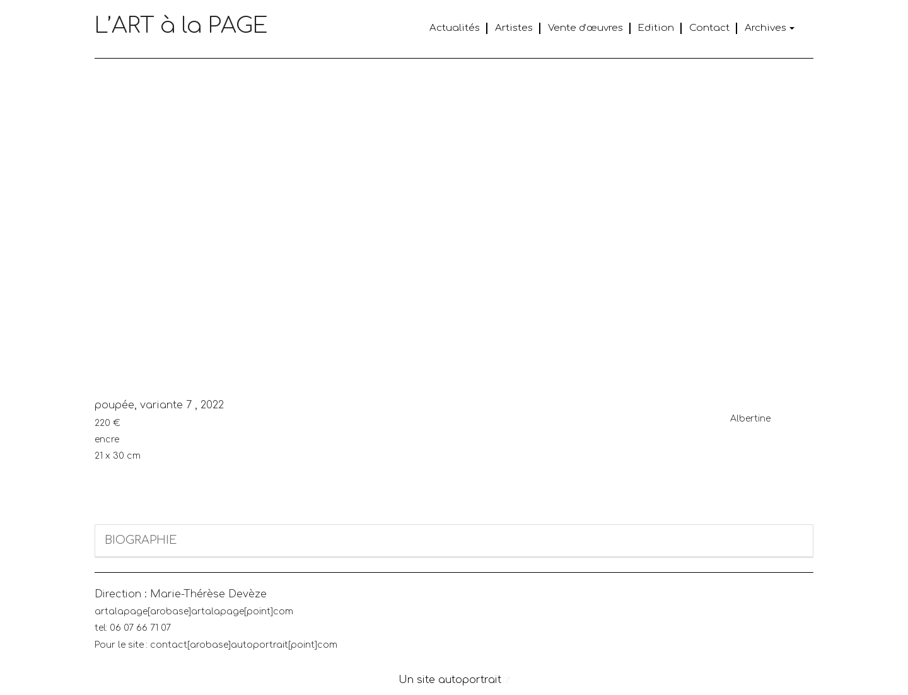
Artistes (514, 28)
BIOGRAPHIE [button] (141, 540)
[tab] (454, 541)
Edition (656, 28)
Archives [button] (769, 28)
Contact (709, 28)
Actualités (454, 28)
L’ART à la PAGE (181, 25)
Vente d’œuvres (585, 28)
